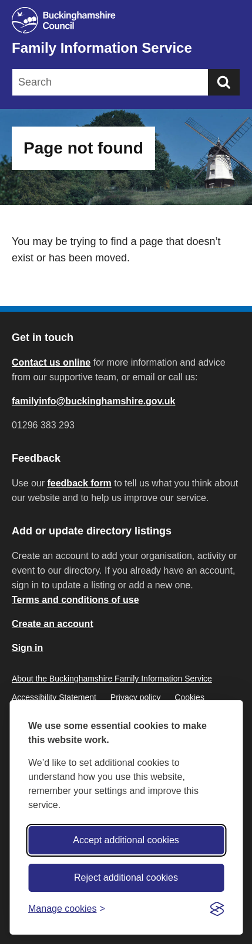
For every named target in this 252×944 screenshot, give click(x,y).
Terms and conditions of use (75, 600)
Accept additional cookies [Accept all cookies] (126, 840)
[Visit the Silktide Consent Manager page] (217, 909)
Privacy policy (135, 697)
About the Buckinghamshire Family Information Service (112, 678)
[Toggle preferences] (66, 908)
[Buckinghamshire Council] (126, 20)
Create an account (52, 624)
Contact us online (51, 362)
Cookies (189, 697)
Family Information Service (102, 48)
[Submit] (224, 82)
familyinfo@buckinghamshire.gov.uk (93, 401)
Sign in (27, 648)
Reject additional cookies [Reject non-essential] (126, 877)
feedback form (79, 483)
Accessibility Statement (54, 697)
